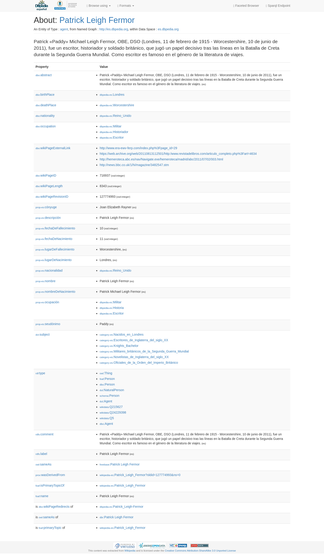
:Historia (112, 308)
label (41, 454)
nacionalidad (49, 270)
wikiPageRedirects (54, 506)
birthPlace (45, 94)
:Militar (111, 126)
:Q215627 (111, 407)
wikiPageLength (49, 186)
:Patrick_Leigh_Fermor (122, 485)
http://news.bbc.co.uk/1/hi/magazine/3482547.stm (134, 165)
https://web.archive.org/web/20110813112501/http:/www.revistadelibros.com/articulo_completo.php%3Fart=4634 (178, 153)
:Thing (106, 373)
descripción (48, 217)
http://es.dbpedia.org (113, 29)
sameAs (43, 464)
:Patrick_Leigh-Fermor (121, 506)
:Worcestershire (117, 105)
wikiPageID (46, 175)
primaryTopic (50, 527)
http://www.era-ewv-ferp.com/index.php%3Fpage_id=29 (138, 148)
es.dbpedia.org (168, 29)
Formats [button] (125, 6)
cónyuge (46, 207)
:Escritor (112, 137)
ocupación (47, 302)
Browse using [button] (99, 6)
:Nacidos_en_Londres (122, 334)
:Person (107, 379)
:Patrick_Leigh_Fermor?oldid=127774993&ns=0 (140, 475)
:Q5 (107, 418)
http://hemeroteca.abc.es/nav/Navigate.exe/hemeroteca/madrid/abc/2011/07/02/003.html (161, 159)
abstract (44, 75)
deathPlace (46, 105)
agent (64, 29)
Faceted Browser (246, 6)
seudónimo (48, 324)
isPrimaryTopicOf (50, 485)
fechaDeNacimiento (54, 239)
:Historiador (114, 132)
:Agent (106, 401)
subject (43, 334)
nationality (45, 115)
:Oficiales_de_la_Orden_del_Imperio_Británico (139, 362)
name (42, 496)
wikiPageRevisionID (52, 196)
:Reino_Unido (115, 115)
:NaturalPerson (112, 390)
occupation (46, 126)
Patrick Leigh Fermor (97, 20)
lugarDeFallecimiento (55, 249)
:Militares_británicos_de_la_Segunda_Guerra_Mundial (144, 351)
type (40, 373)
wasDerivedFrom (50, 475)
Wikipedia (129, 550)
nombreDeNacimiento (55, 291)
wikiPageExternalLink (53, 148)
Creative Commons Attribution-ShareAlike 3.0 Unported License (200, 550)
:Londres (112, 94)
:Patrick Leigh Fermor (120, 464)
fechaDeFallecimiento (55, 228)
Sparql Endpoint (278, 6)
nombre (46, 281)
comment (44, 434)
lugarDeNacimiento (54, 260)
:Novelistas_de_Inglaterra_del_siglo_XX (134, 357)
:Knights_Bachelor (119, 346)
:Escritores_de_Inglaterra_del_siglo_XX (134, 340)
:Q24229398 (113, 412)
